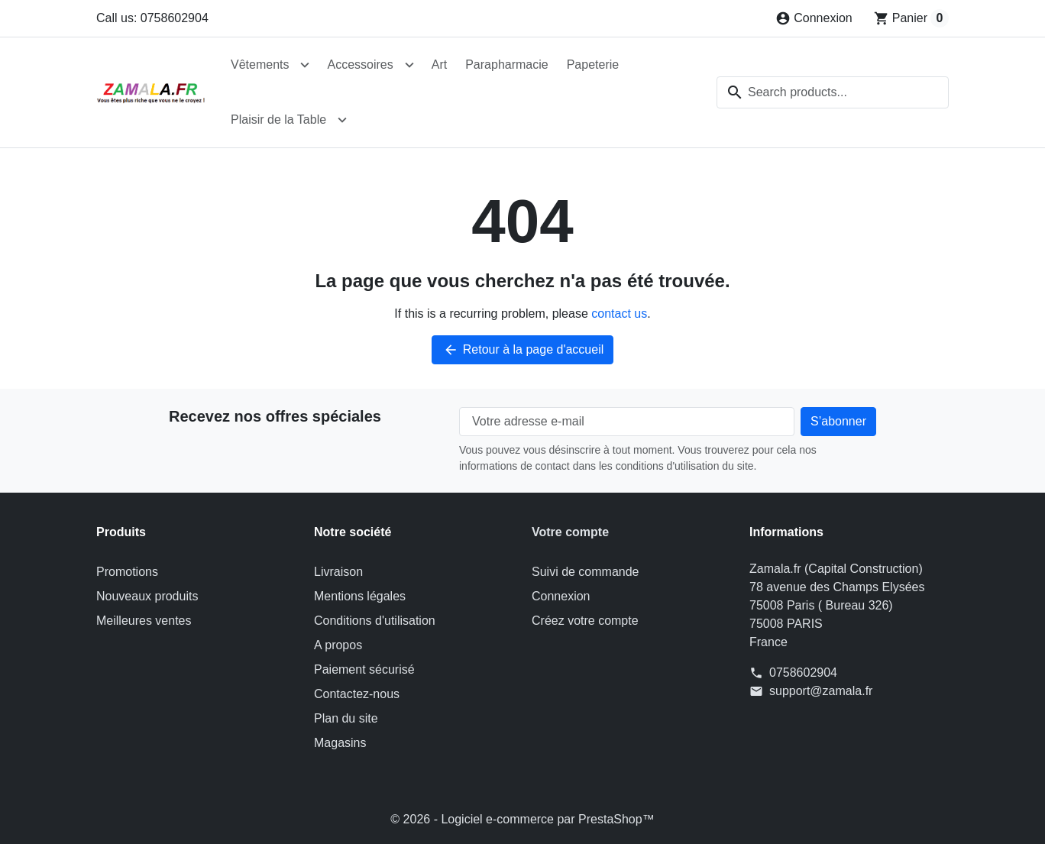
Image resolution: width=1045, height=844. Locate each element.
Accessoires (360, 64)
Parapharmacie (506, 64)
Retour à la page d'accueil (523, 350)
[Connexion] (814, 18)
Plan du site (346, 718)
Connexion (561, 596)
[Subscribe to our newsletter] (838, 421)
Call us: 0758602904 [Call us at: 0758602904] (152, 17)
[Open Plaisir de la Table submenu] (342, 119)
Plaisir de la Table (278, 119)
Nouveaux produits (147, 596)
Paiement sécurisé (364, 669)
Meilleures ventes (144, 620)
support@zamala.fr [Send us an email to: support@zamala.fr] (820, 690)
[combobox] (833, 92)
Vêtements (260, 64)
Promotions (127, 571)
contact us (619, 313)
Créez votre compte (585, 620)
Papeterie (593, 64)
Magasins (340, 742)
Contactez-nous (357, 693)
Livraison (338, 571)
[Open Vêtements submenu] (305, 64)
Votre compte (570, 531)
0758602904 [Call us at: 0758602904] (803, 672)
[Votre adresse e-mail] (626, 421)
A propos (338, 645)
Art (439, 64)
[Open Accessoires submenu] (409, 64)
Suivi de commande (585, 571)
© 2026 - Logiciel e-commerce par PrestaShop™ (522, 819)
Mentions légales (360, 596)
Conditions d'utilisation (374, 620)
